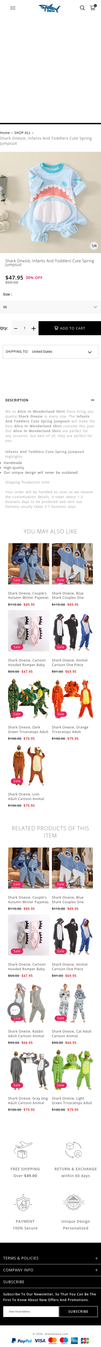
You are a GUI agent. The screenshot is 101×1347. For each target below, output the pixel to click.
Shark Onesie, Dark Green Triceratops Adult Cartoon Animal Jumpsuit (28, 734)
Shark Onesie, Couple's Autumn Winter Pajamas (28, 595)
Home (5, 132)
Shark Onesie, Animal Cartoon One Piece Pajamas (70, 665)
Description (52, 401)
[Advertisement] (50, 69)
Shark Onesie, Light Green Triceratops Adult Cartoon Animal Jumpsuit (72, 1105)
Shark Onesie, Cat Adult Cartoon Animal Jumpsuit (72, 1036)
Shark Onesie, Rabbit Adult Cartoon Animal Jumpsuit (26, 1036)
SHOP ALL (22, 132)
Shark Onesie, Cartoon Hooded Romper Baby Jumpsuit (27, 665)
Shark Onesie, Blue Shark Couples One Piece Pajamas (68, 598)
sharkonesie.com (56, 1334)
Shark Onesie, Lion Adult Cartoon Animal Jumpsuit (26, 799)
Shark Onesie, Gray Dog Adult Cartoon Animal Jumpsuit (28, 1103)
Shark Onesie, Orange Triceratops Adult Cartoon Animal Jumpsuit (70, 734)
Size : (7, 294)
